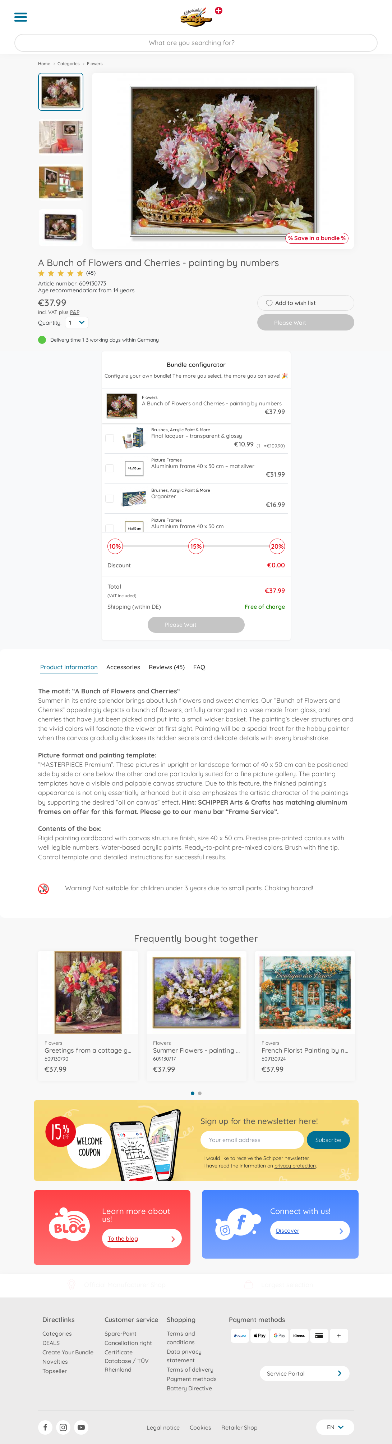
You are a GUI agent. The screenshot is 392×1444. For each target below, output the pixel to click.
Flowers (95, 63)
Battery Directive (189, 1388)
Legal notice (163, 1427)
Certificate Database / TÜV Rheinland (127, 1361)
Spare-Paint (121, 1333)
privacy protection (295, 1165)
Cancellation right (128, 1342)
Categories (68, 63)
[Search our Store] (196, 43)
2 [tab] (200, 1093)
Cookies (200, 1427)
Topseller (54, 1371)
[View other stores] (218, 10)
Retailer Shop (239, 1427)
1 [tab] (192, 1093)
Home (44, 63)
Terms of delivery (190, 1369)
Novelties (55, 1361)
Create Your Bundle (67, 1352)
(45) (67, 273)
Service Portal (304, 1373)
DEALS (51, 1342)
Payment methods (192, 1378)
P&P (74, 312)
